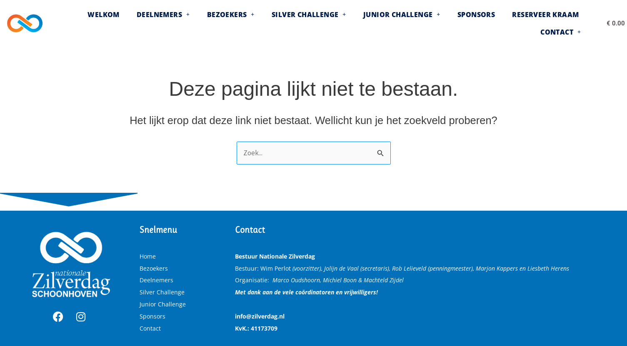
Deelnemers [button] (146, 23)
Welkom (92, 23)
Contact (150, 328)
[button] (146, 23)
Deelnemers (156, 280)
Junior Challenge (163, 304)
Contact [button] (563, 23)
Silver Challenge (162, 292)
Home (148, 256)
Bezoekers (154, 268)
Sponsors (435, 23)
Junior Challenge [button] (366, 23)
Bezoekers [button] (207, 23)
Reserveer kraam (498, 23)
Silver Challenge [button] (279, 23)
